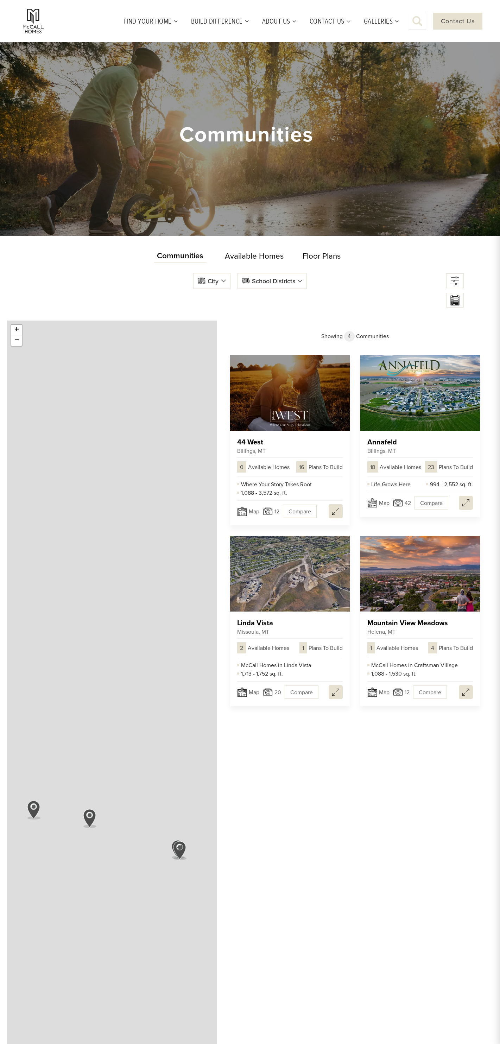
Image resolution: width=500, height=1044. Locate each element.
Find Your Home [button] (148, 21)
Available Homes (254, 255)
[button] (417, 21)
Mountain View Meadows (407, 627)
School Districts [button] (273, 281)
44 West (251, 446)
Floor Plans (322, 255)
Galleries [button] (378, 21)
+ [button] (16, 330)
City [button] (213, 281)
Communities (180, 255)
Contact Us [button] (327, 21)
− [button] (16, 340)
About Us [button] (276, 21)
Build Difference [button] (217, 21)
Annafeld (382, 446)
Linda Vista (255, 627)
